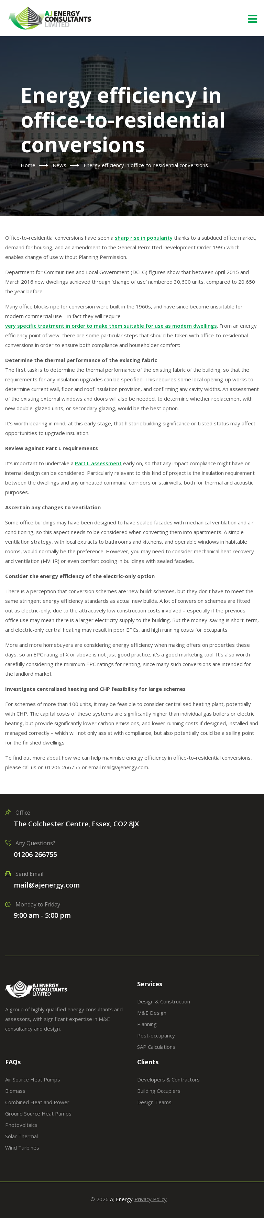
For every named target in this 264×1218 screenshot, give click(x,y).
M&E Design (151, 1012)
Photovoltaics (21, 1124)
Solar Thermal (21, 1136)
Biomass (15, 1090)
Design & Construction (163, 1001)
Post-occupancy (156, 1035)
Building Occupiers (158, 1090)
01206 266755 (35, 854)
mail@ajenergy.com (47, 885)
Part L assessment (98, 463)
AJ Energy (121, 1199)
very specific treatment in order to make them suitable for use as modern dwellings (111, 325)
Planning (147, 1024)
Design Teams (154, 1102)
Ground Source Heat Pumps (38, 1113)
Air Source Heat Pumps (32, 1079)
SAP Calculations (156, 1046)
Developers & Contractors (168, 1079)
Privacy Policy (150, 1199)
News (59, 165)
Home (28, 165)
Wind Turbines (22, 1147)
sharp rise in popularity (144, 237)
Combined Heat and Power (37, 1102)
